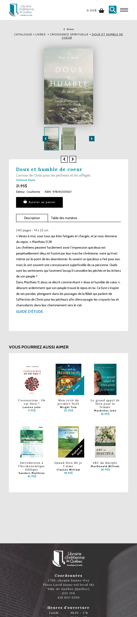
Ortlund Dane (25, 180)
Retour (68, 29)
